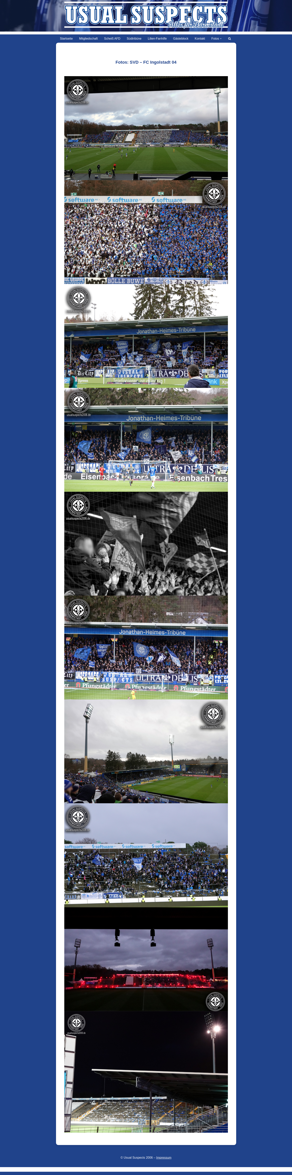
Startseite (65, 38)
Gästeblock (181, 38)
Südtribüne (134, 38)
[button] (221, 38)
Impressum (164, 1157)
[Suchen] (230, 38)
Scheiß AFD (112, 38)
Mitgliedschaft (88, 38)
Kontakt (200, 38)
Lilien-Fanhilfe (157, 38)
